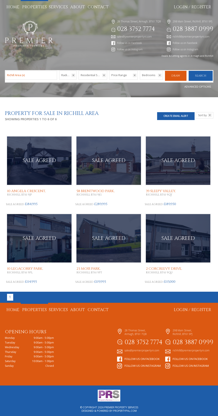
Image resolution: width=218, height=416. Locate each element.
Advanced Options (197, 85)
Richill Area (16, 75)
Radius (65, 75)
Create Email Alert (176, 114)
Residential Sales (92, 75)
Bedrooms (148, 75)
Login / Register (192, 7)
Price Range (119, 75)
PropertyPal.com (125, 410)
